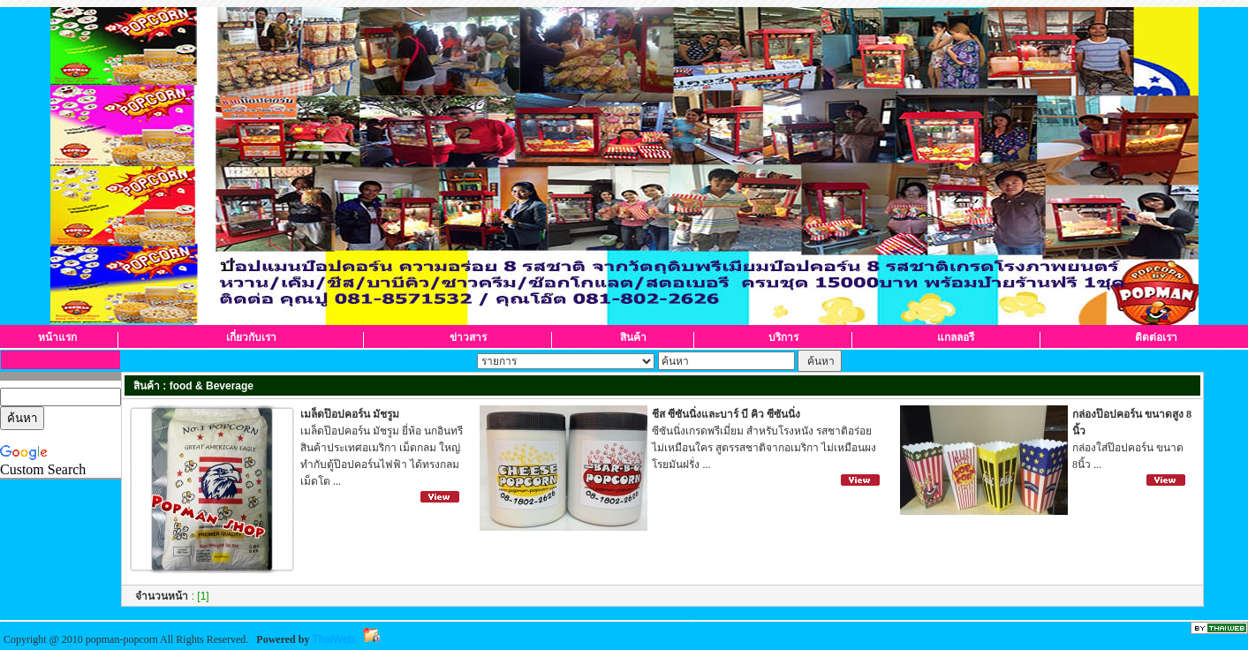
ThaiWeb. (334, 639)
